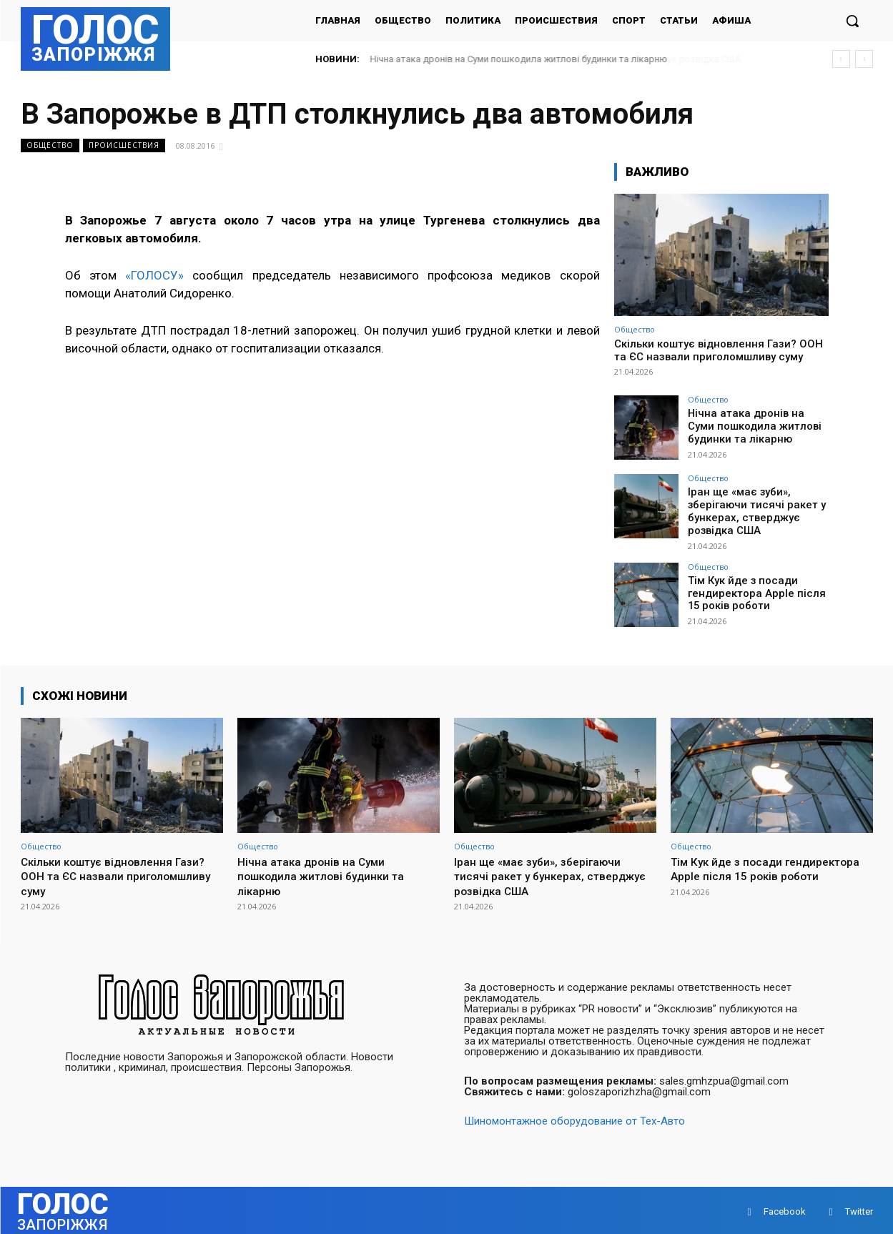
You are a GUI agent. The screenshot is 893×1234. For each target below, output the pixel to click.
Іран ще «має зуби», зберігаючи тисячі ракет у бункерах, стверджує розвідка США (750, 509)
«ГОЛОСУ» (154, 275)
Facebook (785, 1208)
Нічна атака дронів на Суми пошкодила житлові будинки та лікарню (519, 59)
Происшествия (124, 145)
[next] (864, 59)
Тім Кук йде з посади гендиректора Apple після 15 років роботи (757, 589)
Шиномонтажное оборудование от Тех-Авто (574, 1118)
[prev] (841, 59)
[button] (852, 20)
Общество (50, 145)
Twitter (859, 1208)
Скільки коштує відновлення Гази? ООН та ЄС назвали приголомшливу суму (718, 350)
